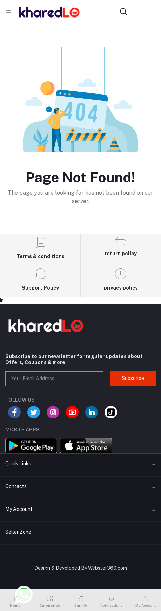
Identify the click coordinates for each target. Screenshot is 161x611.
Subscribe (133, 378)
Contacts (16, 486)
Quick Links (18, 463)
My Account (19, 509)
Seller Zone (18, 532)
